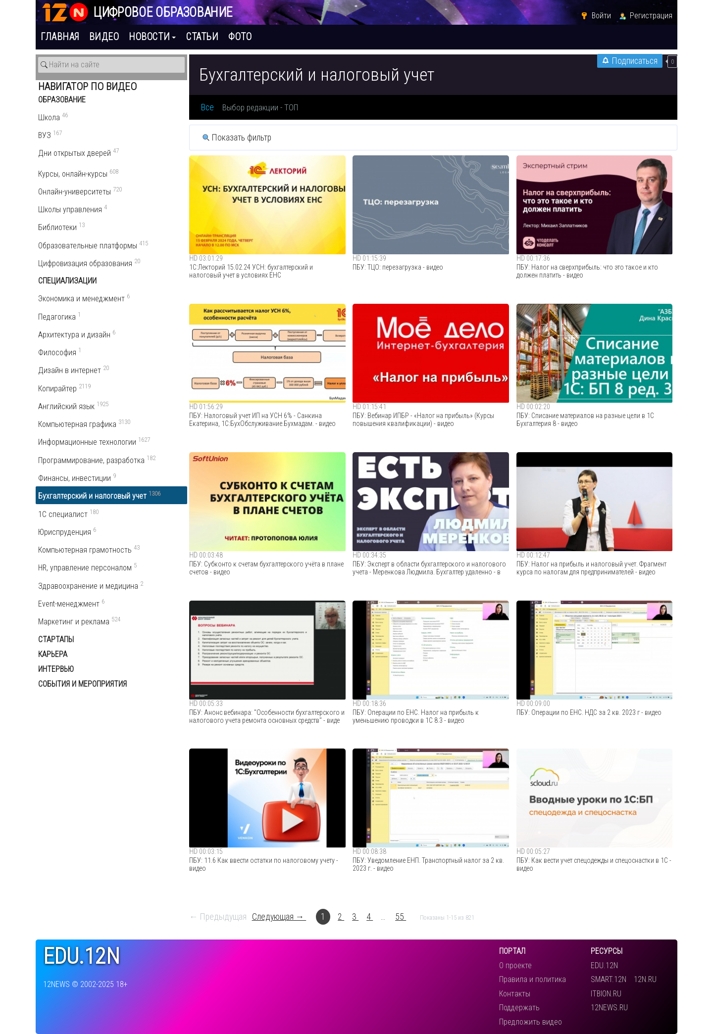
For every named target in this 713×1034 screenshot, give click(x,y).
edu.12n (81, 956)
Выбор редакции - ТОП (260, 107)
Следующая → (279, 917)
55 (400, 917)
